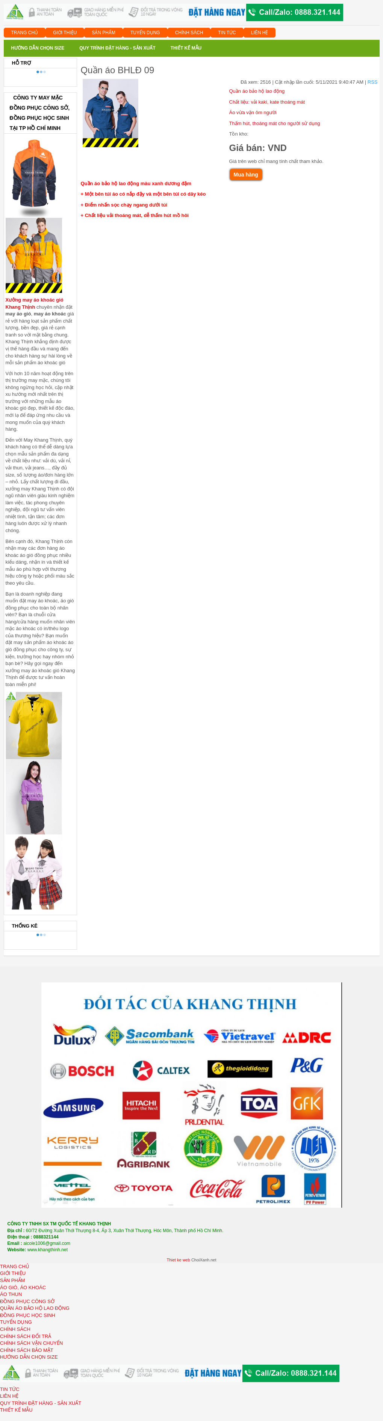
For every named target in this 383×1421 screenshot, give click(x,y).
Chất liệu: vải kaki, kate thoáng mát (267, 102)
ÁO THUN (11, 1294)
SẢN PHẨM (103, 32)
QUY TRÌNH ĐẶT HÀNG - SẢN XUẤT (40, 1403)
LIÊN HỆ (259, 32)
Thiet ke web (178, 1260)
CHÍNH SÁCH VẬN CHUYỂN (31, 1343)
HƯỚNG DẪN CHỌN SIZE (29, 1357)
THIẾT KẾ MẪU (16, 1410)
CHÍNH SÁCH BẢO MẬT (26, 1350)
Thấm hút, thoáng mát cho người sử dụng (274, 123)
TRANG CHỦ (24, 32)
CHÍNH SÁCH (189, 32)
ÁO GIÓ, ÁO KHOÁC (23, 1287)
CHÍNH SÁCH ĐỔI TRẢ (25, 1336)
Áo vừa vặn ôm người (253, 112)
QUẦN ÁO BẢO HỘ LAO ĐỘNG (35, 1308)
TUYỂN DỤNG (145, 32)
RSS (373, 82)
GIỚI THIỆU (65, 32)
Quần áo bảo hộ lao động (257, 91)
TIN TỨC (227, 32)
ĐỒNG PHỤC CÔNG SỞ (27, 1301)
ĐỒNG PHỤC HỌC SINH (27, 1315)
